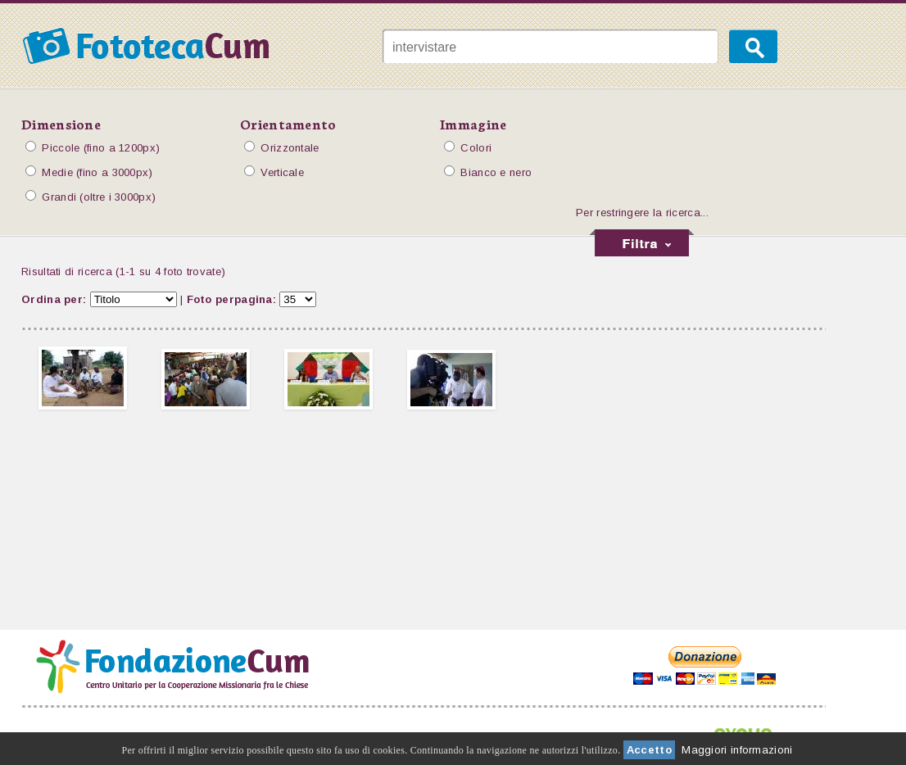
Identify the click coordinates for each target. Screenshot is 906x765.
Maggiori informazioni (737, 750)
